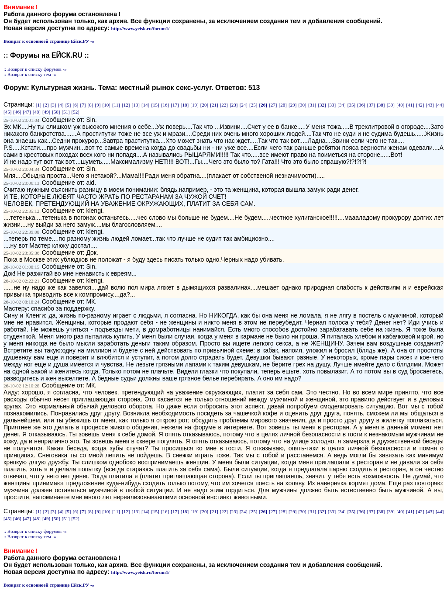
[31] (312, 104)
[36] (361, 104)
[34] (341, 104)
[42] (420, 104)
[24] (244, 104)
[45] (7, 111)
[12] (126, 104)
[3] (53, 104)
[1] (38, 104)
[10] (106, 104)
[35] (351, 104)
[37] (371, 104)
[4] (61, 104)
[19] (194, 104)
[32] (322, 104)
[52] (75, 111)
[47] (27, 111)
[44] (440, 104)
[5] (68, 104)
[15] (155, 104)
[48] (37, 111)
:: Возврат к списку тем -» (29, 74)
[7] (83, 104)
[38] (381, 104)
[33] (332, 104)
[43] (430, 104)
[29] (292, 104)
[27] (273, 104)
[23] (233, 104)
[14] (145, 104)
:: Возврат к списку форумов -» (35, 69)
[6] (76, 104)
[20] (204, 104)
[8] (90, 104)
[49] (46, 111)
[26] (263, 104)
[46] (17, 111)
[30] (302, 104)
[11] (116, 104)
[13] (135, 104)
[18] (185, 104)
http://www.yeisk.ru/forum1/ (140, 28)
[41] (410, 104)
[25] (253, 104)
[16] (165, 104)
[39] (391, 104)
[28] (283, 104)
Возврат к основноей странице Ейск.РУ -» (48, 41)
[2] (46, 104)
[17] (175, 104)
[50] (56, 111)
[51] (65, 111)
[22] (224, 104)
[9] (98, 104)
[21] (214, 104)
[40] (400, 104)
